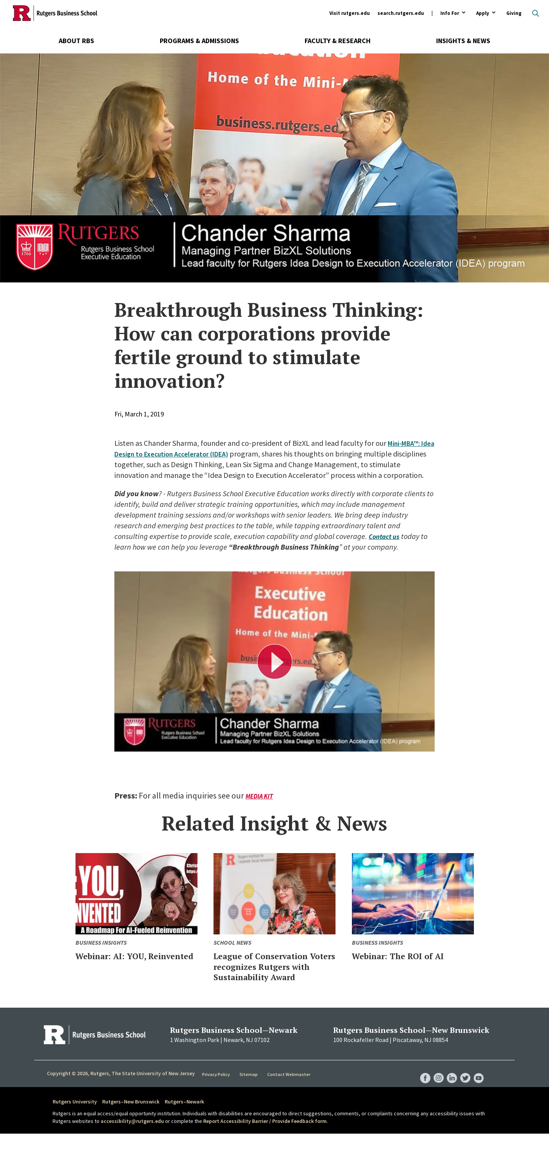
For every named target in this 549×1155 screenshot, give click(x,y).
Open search (535, 13)
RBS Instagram (434, 1091)
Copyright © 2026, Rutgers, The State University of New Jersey (121, 1094)
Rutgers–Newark (184, 1123)
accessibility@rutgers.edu (132, 1142)
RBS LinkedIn (449, 1091)
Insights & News (463, 40)
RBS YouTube (478, 1091)
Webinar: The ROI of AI (406, 966)
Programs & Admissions (199, 40)
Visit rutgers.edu (349, 13)
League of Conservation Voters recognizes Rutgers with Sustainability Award (269, 982)
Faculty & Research (338, 40)
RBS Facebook (420, 1091)
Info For (449, 13)
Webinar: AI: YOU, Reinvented (117, 971)
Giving (514, 13)
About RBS (76, 40)
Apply (482, 13)
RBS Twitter (463, 1091)
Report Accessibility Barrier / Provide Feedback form (265, 1142)
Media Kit (260, 806)
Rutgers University (75, 1123)
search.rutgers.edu (400, 13)
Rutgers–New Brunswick (130, 1123)
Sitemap (249, 1095)
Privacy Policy (216, 1095)
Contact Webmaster (289, 1095)
